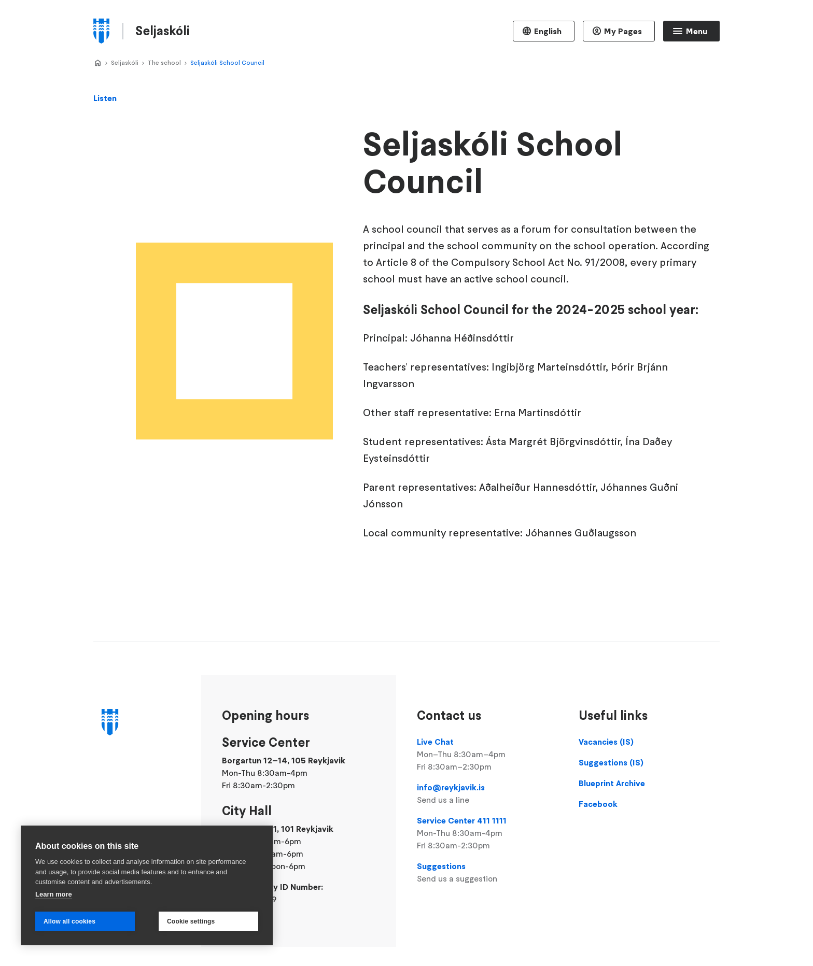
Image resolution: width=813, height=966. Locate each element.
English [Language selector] (548, 31)
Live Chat (487, 754)
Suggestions (487, 873)
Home (97, 63)
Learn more (53, 894)
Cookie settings (191, 921)
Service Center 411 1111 (487, 833)
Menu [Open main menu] (696, 31)
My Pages (623, 31)
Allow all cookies (69, 921)
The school (164, 62)
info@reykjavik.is (487, 794)
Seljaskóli (124, 62)
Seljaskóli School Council (227, 62)
